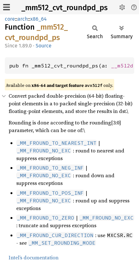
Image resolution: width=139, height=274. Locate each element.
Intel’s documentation (34, 257)
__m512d (122, 65)
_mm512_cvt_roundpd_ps (64, 7)
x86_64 (38, 19)
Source (44, 46)
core (10, 19)
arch (22, 19)
